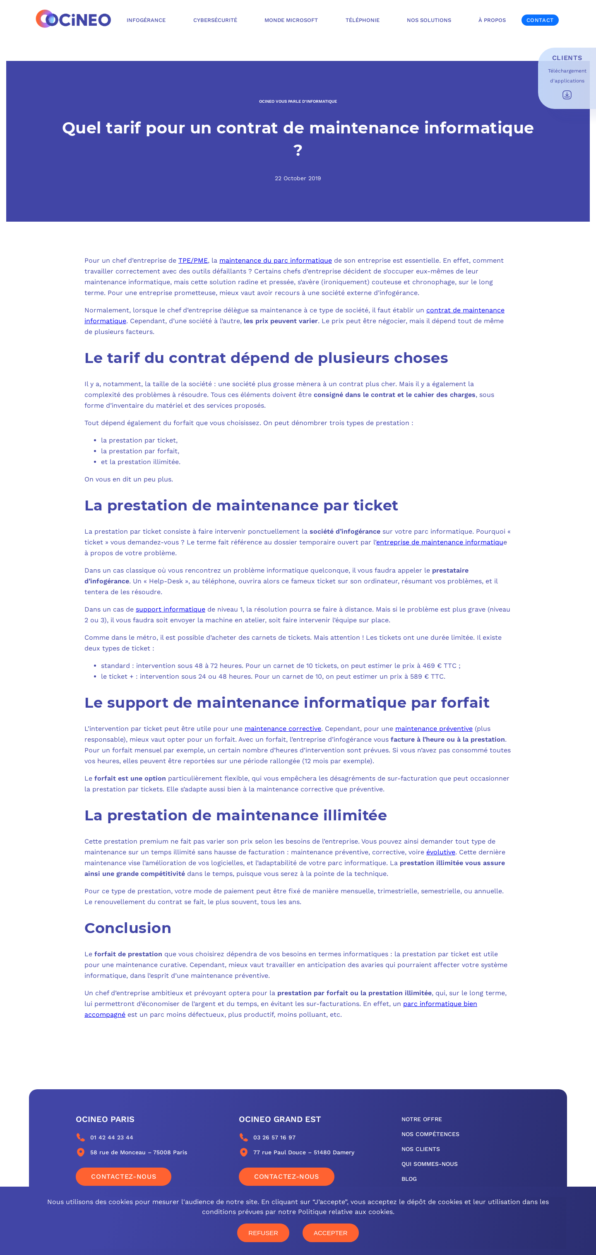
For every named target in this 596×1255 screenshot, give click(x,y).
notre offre (421, 1119)
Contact (540, 20)
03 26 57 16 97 (274, 1137)
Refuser (263, 1232)
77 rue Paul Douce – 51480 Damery (303, 1152)
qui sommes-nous (429, 1164)
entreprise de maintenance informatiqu (439, 542)
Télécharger (567, 95)
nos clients (420, 1149)
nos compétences (430, 1134)
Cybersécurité (215, 20)
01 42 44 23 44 (111, 1137)
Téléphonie (363, 20)
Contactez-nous (123, 1176)
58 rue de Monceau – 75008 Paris (138, 1152)
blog (409, 1178)
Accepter (331, 1232)
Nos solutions (429, 20)
